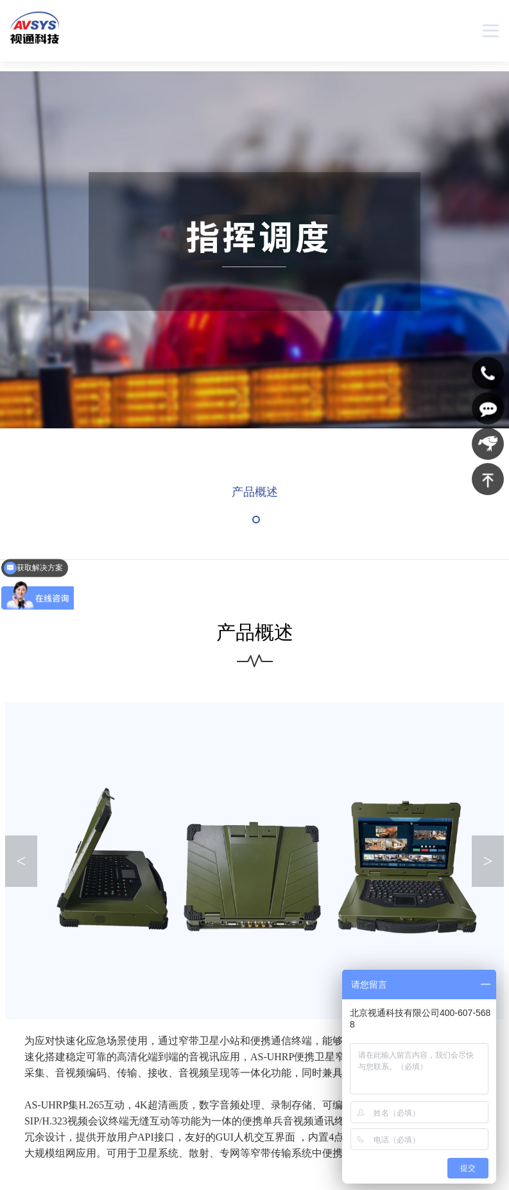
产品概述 (255, 493)
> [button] (487, 862)
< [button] (21, 862)
